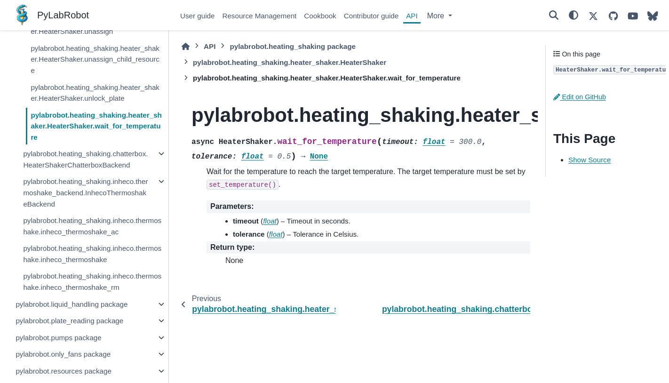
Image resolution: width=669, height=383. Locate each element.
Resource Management (259, 16)
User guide (197, 16)
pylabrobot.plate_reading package (69, 321)
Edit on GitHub (579, 97)
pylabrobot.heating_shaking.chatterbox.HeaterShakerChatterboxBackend (85, 159)
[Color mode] (573, 15)
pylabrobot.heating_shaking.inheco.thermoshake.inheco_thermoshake (92, 253)
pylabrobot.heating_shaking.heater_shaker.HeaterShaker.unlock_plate (95, 93)
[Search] (553, 15)
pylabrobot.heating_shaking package (293, 46)
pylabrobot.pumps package (58, 338)
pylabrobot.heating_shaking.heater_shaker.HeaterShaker (289, 62)
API (411, 16)
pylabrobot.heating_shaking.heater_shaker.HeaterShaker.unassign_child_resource (95, 59)
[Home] (186, 46)
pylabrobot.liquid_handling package (71, 304)
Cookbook (320, 16)
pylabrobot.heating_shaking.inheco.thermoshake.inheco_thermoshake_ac (92, 226)
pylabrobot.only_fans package (63, 354)
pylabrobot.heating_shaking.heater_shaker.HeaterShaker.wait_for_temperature (96, 126)
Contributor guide (371, 16)
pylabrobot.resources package (63, 371)
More (436, 16)
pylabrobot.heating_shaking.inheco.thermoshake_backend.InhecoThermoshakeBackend (85, 192)
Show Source (589, 160)
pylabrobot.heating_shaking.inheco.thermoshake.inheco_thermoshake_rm (92, 281)
